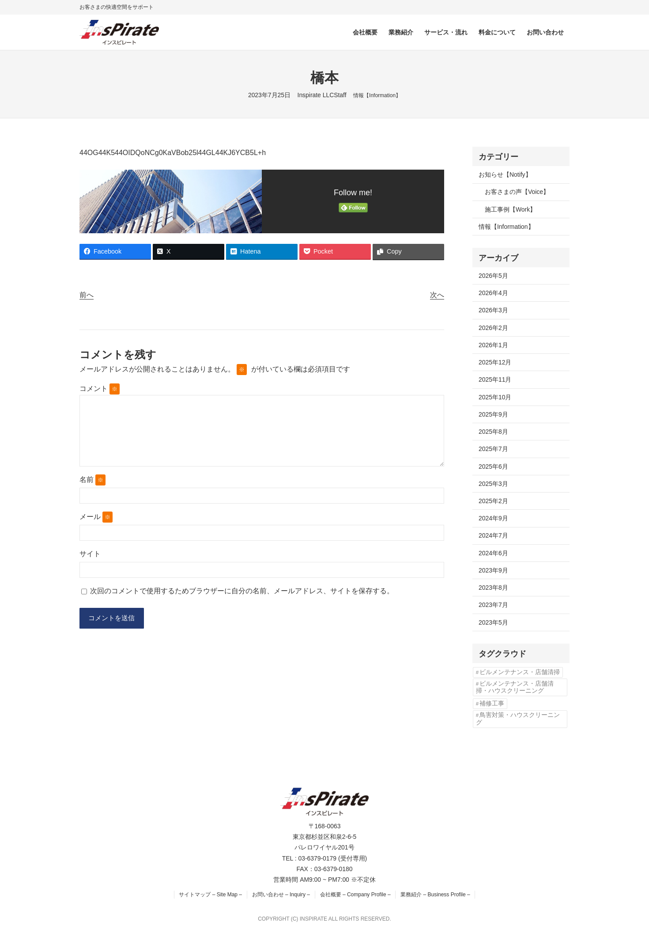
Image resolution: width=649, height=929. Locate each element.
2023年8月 (493, 587)
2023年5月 (493, 622)
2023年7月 (493, 604)
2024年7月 (493, 535)
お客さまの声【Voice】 (517, 191)
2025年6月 (493, 466)
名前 (92, 479)
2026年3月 (493, 310)
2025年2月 (493, 500)
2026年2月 (493, 327)
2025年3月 (493, 483)
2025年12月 (495, 362)
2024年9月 (493, 518)
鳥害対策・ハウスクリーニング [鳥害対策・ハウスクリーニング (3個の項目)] (518, 718)
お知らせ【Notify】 (505, 174)
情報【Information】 (377, 95)
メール (96, 517)
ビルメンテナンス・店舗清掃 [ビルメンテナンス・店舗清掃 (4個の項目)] (519, 672)
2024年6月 (493, 553)
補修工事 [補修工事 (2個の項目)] (491, 703)
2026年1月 (493, 345)
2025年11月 (495, 379)
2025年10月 (495, 397)
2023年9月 (493, 570)
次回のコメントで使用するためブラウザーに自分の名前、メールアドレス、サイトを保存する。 (242, 591)
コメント (99, 388)
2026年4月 (493, 292)
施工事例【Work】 (510, 209)
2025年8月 (493, 431)
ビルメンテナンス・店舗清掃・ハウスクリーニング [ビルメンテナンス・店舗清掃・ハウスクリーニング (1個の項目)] (515, 687)
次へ (437, 295)
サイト (90, 553)
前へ (86, 295)
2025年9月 (493, 414)
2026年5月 (493, 275)
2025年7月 (493, 448)
